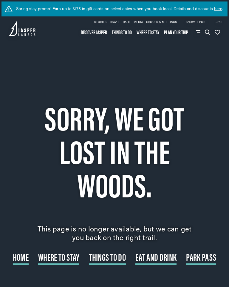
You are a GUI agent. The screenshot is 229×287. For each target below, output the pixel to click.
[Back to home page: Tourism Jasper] (22, 28)
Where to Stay (58, 256)
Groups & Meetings (161, 22)
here (218, 8)
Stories (100, 22)
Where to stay (148, 32)
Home (21, 256)
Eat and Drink (156, 256)
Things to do (122, 32)
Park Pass (201, 256)
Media (138, 22)
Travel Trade (120, 22)
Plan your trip (176, 32)
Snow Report (193, 22)
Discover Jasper (94, 32)
